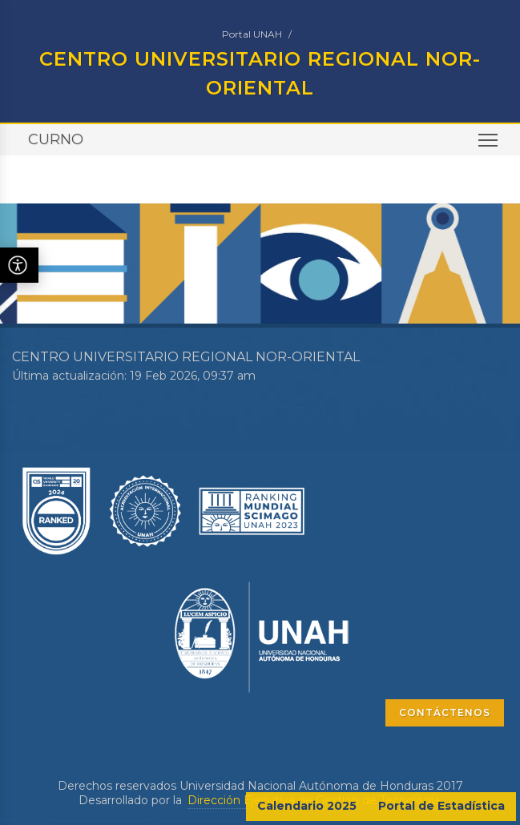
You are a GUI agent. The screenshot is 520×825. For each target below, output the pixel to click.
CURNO (55, 139)
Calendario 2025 (307, 806)
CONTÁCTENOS (444, 712)
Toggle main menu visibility (489, 145)
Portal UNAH (252, 34)
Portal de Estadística (441, 806)
